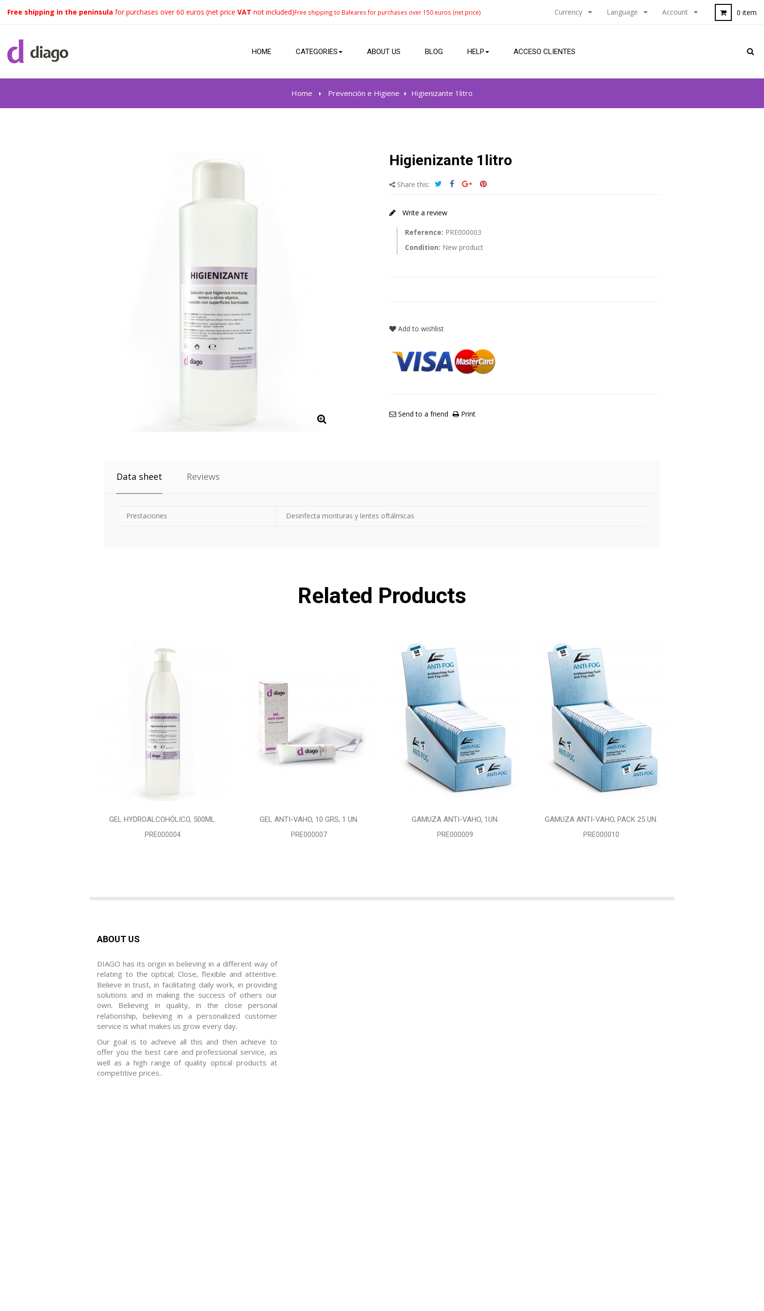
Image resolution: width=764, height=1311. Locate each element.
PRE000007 (309, 834)
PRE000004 (163, 834)
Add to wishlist (416, 328)
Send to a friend (422, 413)
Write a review (424, 212)
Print (467, 413)
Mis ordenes (264, 1145)
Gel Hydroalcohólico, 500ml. (162, 819)
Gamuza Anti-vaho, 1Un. (455, 819)
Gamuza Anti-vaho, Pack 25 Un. (601, 819)
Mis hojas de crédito (277, 1163)
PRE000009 (455, 834)
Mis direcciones (269, 1182)
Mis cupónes (264, 1219)
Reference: (424, 232)
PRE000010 (601, 834)
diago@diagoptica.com (151, 1200)
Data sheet (139, 476)
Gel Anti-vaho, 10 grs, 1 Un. (309, 819)
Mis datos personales (279, 1200)
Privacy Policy (412, 1182)
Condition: (422, 247)
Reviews (203, 476)
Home (301, 93)
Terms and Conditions (426, 1163)
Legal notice (409, 1145)
